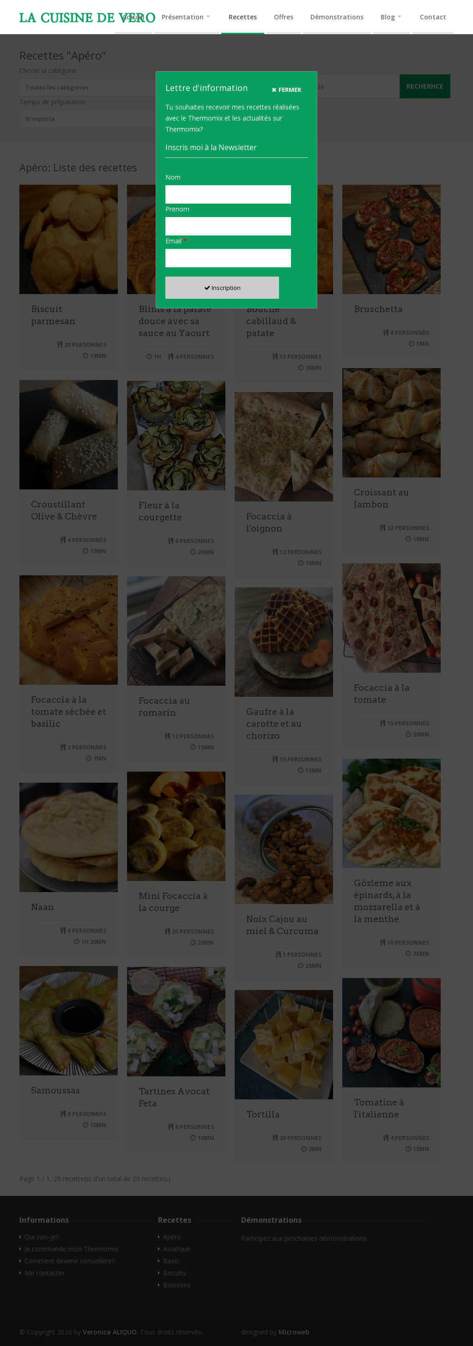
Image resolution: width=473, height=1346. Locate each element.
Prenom (177, 209)
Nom (173, 177)
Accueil (133, 16)
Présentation (183, 16)
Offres (283, 16)
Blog (388, 16)
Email (176, 240)
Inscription (222, 288)
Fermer (286, 89)
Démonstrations (337, 16)
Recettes (243, 16)
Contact (433, 16)
